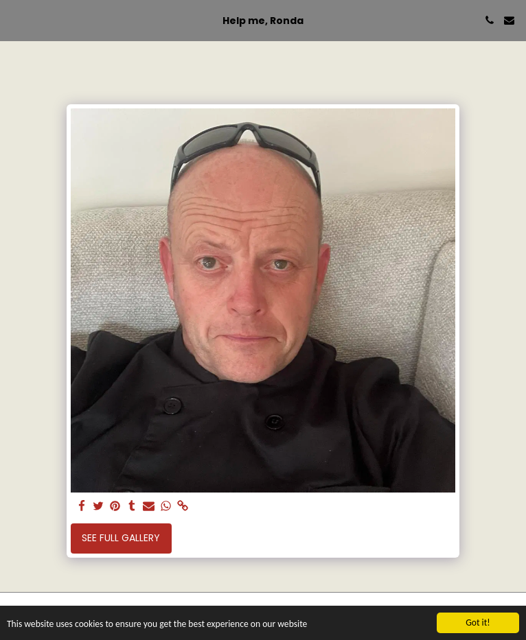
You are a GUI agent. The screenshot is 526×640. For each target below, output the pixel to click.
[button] (15, 19)
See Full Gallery (121, 538)
